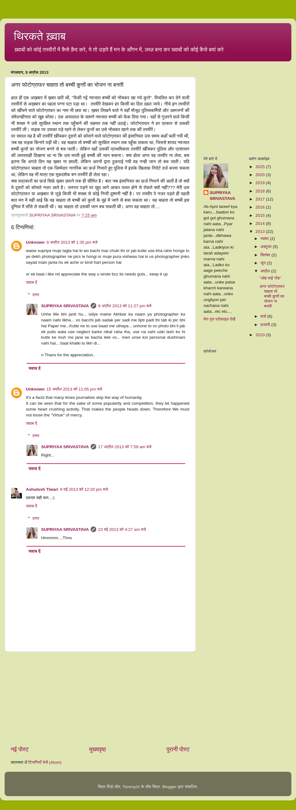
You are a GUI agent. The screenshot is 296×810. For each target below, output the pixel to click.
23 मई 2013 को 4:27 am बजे (122, 529)
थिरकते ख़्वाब (40, 36)
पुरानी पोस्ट (178, 749)
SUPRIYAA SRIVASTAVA (65, 306)
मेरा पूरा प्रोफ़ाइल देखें (219, 319)
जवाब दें (31, 282)
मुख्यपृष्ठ (97, 749)
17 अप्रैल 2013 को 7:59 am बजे (124, 446)
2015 (260, 215)
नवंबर (265, 238)
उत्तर (35, 294)
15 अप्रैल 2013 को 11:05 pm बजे (74, 389)
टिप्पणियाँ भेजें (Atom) (45, 762)
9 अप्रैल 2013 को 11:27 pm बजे (124, 306)
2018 (260, 191)
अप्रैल (266, 271)
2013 (260, 231)
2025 (260, 166)
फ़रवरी (266, 324)
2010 (260, 335)
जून (264, 263)
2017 (260, 199)
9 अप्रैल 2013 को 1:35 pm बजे (72, 242)
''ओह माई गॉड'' (270, 278)
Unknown (35, 242)
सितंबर (266, 255)
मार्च (264, 316)
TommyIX (131, 786)
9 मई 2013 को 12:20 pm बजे (84, 489)
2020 (260, 174)
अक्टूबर (267, 246)
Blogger (169, 786)
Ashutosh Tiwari (42, 489)
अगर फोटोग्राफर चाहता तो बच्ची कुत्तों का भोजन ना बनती (272, 296)
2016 (260, 207)
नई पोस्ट (20, 749)
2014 (260, 223)
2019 (260, 182)
